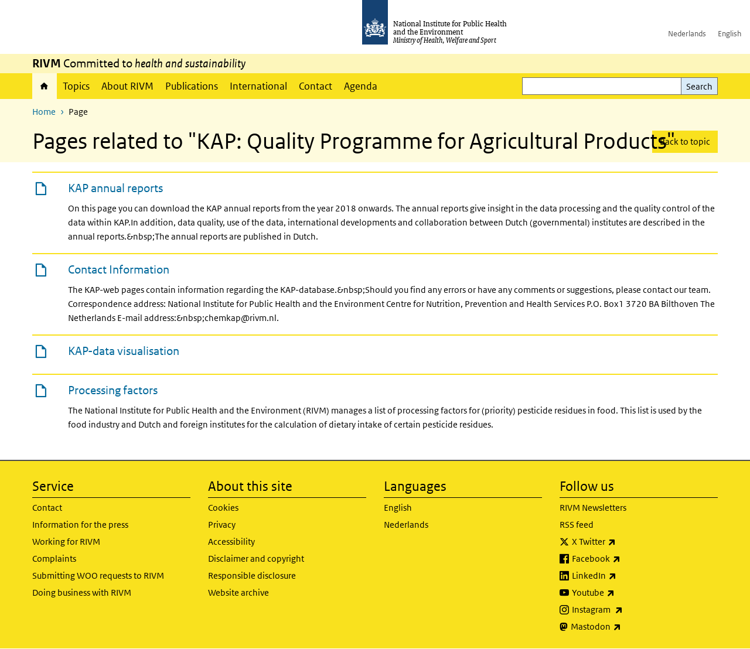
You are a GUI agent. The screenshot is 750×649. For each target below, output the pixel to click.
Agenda (360, 86)
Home (44, 86)
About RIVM (127, 86)
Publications (191, 86)
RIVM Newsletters (593, 507)
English (729, 34)
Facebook (627, 559)
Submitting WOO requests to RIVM (98, 575)
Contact (315, 86)
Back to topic (685, 141)
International (258, 86)
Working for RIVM (66, 541)
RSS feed (577, 524)
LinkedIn (625, 576)
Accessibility (231, 541)
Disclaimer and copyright (256, 558)
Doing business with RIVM (81, 592)
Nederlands (687, 34)
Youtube (624, 593)
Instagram (628, 610)
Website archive (238, 592)
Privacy (222, 524)
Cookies (223, 507)
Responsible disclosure (252, 575)
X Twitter (624, 542)
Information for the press (80, 524)
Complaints (54, 558)
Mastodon (627, 627)
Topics (76, 86)
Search (699, 86)
